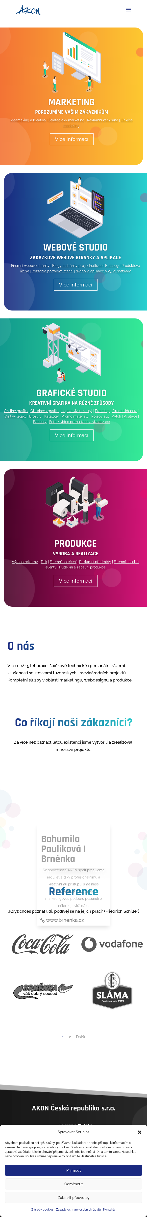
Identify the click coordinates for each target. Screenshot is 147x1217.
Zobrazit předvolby (74, 1197)
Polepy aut (100, 416)
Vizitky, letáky (15, 416)
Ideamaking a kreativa (28, 120)
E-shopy (112, 266)
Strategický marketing (66, 120)
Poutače (130, 416)
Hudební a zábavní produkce (82, 567)
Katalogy (51, 416)
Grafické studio (71, 393)
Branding (102, 411)
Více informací (71, 139)
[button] (139, 1132)
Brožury (35, 416)
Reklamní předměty (95, 562)
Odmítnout (73, 1184)
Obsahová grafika (44, 411)
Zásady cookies (42, 1209)
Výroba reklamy (25, 562)
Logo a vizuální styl (76, 411)
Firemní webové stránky (30, 266)
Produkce (75, 544)
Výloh (117, 416)
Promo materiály (75, 416)
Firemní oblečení (63, 562)
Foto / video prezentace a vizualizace (79, 422)
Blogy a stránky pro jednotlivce (77, 266)
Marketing (71, 102)
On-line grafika (16, 411)
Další (80, 1037)
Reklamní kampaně (102, 120)
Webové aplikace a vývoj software (103, 271)
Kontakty (109, 1209)
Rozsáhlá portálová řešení (52, 271)
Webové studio (75, 247)
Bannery (40, 422)
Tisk (44, 562)
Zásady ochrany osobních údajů (78, 1209)
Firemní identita (124, 411)
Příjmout (73, 1170)
